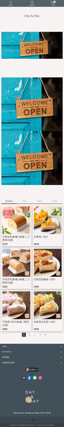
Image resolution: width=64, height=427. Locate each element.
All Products (6, 352)
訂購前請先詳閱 (8, 363)
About (4, 346)
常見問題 (5, 357)
